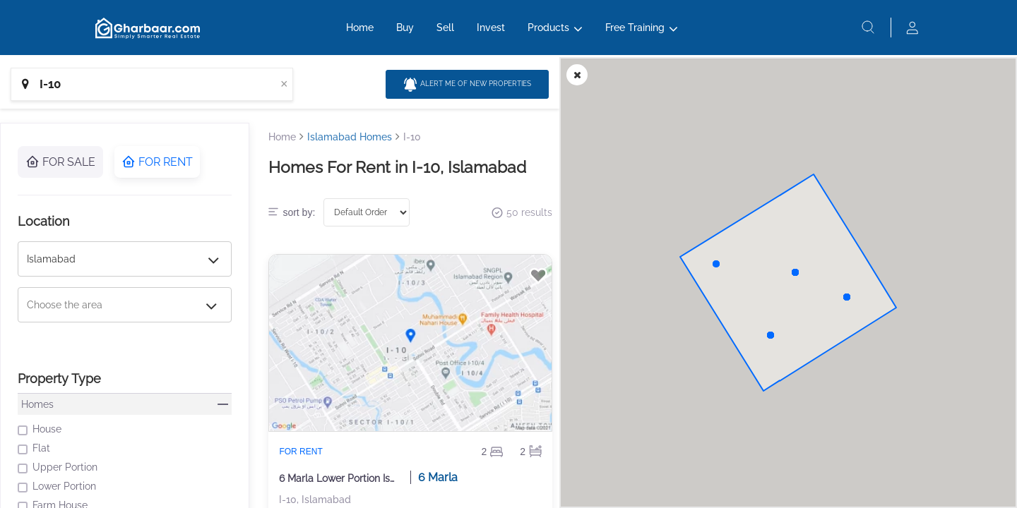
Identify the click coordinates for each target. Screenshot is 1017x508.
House (39, 429)
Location (44, 221)
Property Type (59, 378)
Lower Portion (57, 486)
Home (360, 33)
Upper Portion (57, 467)
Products (548, 33)
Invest (491, 33)
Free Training (635, 33)
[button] (795, 272)
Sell (445, 33)
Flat (34, 448)
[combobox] (152, 84)
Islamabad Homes (349, 137)
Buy (405, 33)
